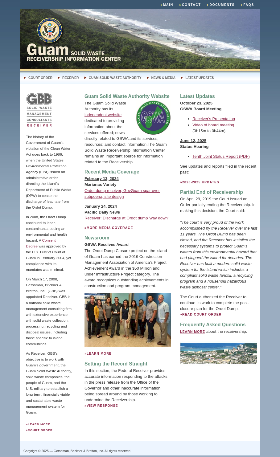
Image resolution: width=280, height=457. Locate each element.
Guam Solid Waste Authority (115, 78)
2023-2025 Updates (200, 182)
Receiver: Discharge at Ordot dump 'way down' (126, 218)
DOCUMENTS (222, 4)
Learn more (39, 424)
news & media (163, 78)
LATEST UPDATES (199, 78)
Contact (191, 4)
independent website (102, 114)
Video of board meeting (213, 125)
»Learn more (98, 353)
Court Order (40, 78)
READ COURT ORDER (201, 314)
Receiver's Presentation (213, 118)
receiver (70, 78)
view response (102, 405)
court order (40, 430)
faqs (248, 4)
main (168, 4)
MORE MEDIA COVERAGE (110, 228)
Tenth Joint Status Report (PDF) (221, 156)
